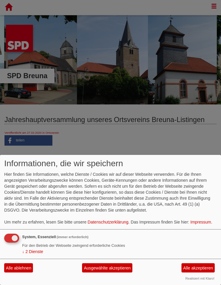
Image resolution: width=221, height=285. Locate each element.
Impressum (200, 222)
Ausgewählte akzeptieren (107, 268)
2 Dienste (32, 251)
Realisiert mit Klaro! (199, 278)
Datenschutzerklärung (108, 222)
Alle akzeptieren (198, 268)
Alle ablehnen (18, 268)
